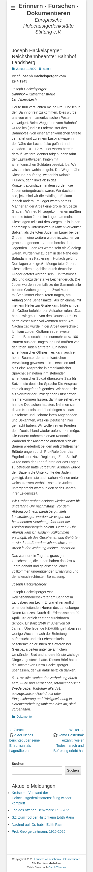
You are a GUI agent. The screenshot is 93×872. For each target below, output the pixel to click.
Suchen (18, 764)
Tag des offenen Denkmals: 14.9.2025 (41, 810)
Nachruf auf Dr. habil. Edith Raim (37, 825)
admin (47, 69)
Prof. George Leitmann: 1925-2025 (38, 831)
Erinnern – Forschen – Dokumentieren (57, 859)
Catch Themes (57, 867)
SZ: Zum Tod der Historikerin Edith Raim (43, 817)
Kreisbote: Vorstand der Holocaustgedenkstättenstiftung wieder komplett (41, 798)
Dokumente (24, 716)
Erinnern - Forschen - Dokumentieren (48, 9)
